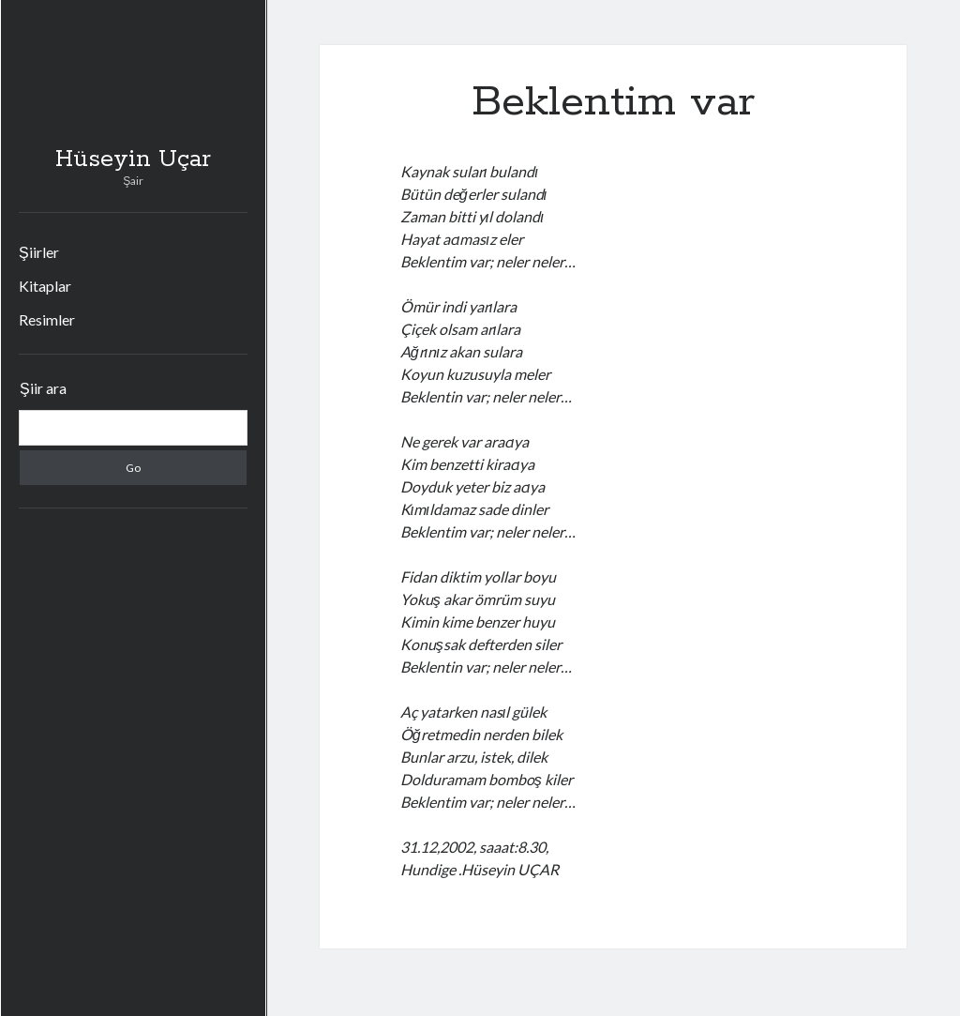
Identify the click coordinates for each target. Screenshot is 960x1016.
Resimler (47, 319)
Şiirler (39, 252)
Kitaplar (45, 286)
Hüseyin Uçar (133, 159)
